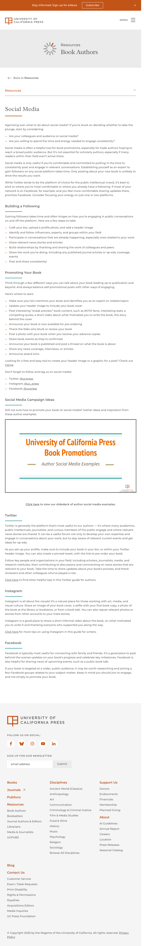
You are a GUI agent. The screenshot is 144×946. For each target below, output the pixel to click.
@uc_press (31, 383)
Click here (11, 580)
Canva (9, 365)
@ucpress (26, 378)
